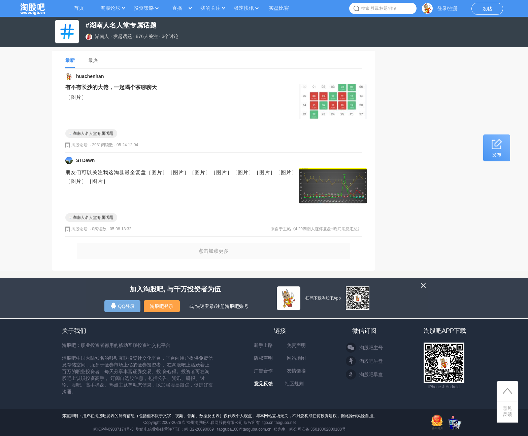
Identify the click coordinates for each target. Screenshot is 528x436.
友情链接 (296, 370)
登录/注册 (447, 8)
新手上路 (263, 345)
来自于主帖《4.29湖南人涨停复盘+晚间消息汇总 (314, 229)
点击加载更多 (213, 251)
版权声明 (263, 358)
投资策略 (144, 8)
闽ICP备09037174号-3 (113, 429)
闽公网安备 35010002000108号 (317, 429)
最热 (93, 60)
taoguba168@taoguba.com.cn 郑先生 (251, 429)
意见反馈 (263, 383)
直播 (177, 8)
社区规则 (294, 383)
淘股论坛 (110, 8)
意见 (507, 411)
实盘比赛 (279, 8)
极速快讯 (244, 8)
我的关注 (210, 8)
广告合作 (263, 370)
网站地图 (296, 358)
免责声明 (296, 345)
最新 (70, 60)
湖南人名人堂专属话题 (91, 133)
